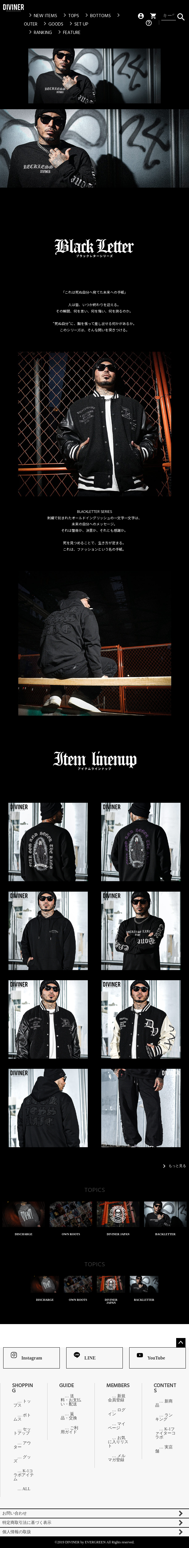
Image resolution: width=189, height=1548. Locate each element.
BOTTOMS (97, 15)
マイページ (116, 1426)
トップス (22, 1403)
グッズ (22, 1459)
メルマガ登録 (116, 1458)
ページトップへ (181, 1342)
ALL (26, 1489)
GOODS (52, 24)
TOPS (70, 15)
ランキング (164, 1417)
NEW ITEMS (42, 15)
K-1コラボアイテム (23, 1475)
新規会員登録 (116, 1398)
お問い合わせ (14, 1513)
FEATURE (68, 32)
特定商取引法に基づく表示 (26, 1522)
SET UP (77, 24)
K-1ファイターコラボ (165, 1433)
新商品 (164, 1403)
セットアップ (22, 1431)
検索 (181, 15)
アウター (22, 1445)
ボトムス (22, 1417)
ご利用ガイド (69, 1430)
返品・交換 (69, 1416)
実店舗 (164, 1449)
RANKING (39, 32)
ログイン (116, 1412)
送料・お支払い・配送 (71, 1400)
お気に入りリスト (118, 1442)
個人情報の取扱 (16, 1532)
